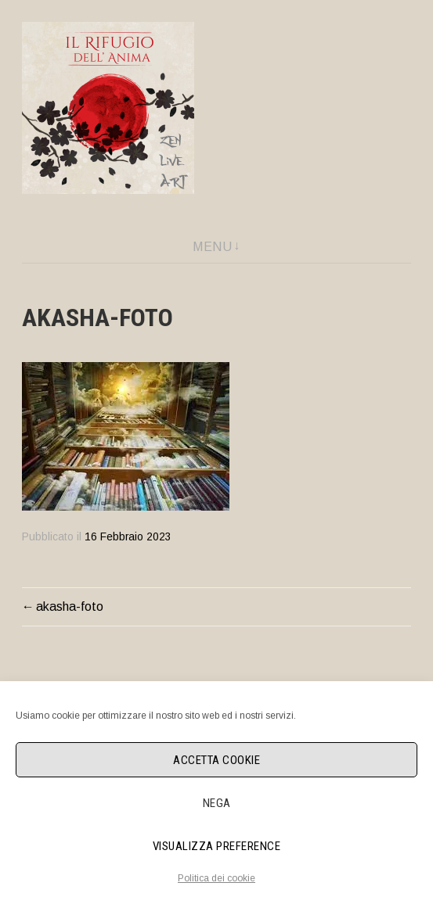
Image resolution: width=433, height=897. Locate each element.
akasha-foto (69, 606)
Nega (217, 803)
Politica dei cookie (216, 878)
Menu (212, 246)
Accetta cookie (216, 760)
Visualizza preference (217, 846)
